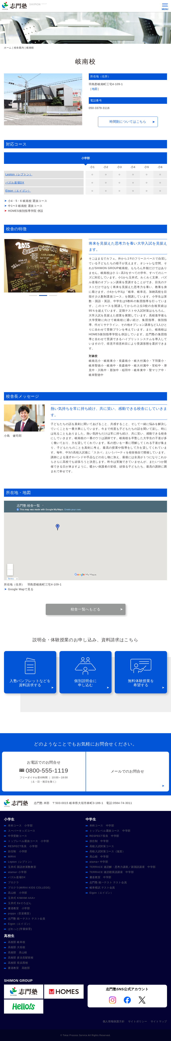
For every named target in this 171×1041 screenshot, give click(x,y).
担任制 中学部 (99, 841)
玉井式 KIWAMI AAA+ (21, 897)
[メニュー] (165, 6)
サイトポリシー (137, 1021)
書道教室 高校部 (19, 967)
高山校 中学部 (99, 856)
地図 (95, 88)
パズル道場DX (14, 182)
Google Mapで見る (20, 589)
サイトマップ (159, 1021)
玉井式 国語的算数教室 (22, 866)
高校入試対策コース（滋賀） (107, 851)
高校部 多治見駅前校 (21, 957)
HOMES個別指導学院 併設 (25, 210)
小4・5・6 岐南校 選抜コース (27, 200)
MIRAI (12, 856)
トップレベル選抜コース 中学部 (110, 830)
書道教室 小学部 (19, 908)
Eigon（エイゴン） (18, 190)
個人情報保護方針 (114, 1021)
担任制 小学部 (17, 851)
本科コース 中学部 (102, 825)
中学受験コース (17, 835)
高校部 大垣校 (16, 947)
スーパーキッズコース (21, 830)
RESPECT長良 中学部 (104, 835)
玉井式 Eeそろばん (20, 903)
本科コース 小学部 (20, 825)
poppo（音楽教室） (20, 913)
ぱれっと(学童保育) (20, 928)
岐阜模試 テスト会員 (102, 887)
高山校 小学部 (17, 892)
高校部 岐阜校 (16, 942)
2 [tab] (43, 295)
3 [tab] (53, 295)
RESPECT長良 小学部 (23, 846)
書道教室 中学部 (101, 877)
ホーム (8, 47)
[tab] (85, 158)
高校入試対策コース (102, 846)
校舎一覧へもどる (86, 609)
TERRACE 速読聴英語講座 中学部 (112, 872)
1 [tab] (33, 295)
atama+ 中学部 (99, 861)
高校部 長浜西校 (18, 962)
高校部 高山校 (17, 952)
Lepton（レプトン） (18, 174)
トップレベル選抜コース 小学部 (28, 841)
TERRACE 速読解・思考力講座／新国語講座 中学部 (123, 866)
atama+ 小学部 (17, 872)
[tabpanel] (43, 266)
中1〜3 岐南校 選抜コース (25, 205)
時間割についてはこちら (128, 121)
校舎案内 (19, 47)
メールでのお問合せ (127, 771)
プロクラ (13, 882)
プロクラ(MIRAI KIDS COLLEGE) (29, 887)
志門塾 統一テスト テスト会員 (26, 918)
